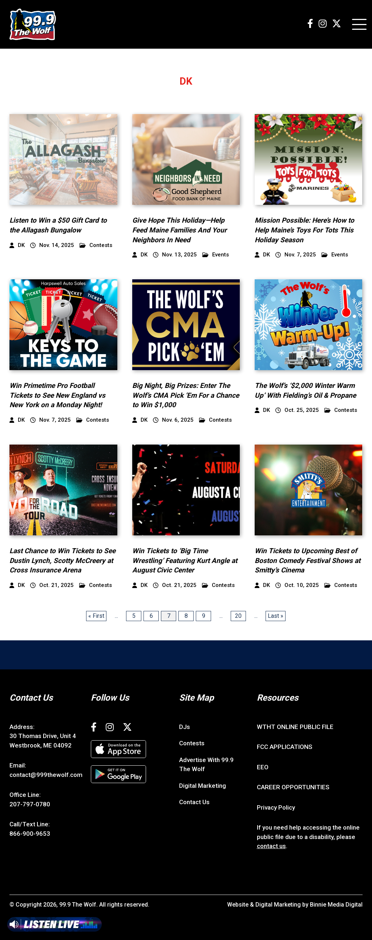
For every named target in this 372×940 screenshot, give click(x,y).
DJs (184, 726)
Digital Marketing (202, 785)
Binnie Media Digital (336, 904)
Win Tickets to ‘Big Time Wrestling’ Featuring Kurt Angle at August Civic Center (184, 560)
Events (215, 255)
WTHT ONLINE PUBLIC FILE (295, 726)
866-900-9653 (29, 833)
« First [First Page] (96, 615)
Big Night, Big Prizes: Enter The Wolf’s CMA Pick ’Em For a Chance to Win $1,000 (185, 395)
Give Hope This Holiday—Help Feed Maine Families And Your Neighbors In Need (179, 230)
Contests (96, 245)
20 (238, 615)
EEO (262, 767)
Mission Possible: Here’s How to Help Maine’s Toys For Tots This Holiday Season (304, 230)
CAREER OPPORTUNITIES (293, 787)
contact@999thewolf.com (45, 774)
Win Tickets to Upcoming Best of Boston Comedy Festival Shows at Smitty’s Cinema (307, 560)
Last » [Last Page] (275, 615)
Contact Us (194, 802)
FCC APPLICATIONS (284, 746)
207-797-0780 (29, 804)
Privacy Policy (276, 807)
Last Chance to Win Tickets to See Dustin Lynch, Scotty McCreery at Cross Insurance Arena (62, 560)
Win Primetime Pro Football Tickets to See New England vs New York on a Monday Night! (57, 395)
